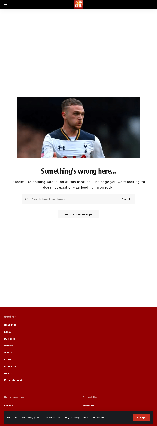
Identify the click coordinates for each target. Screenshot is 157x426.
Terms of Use (97, 417)
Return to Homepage (78, 214)
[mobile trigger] (7, 4)
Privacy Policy (69, 417)
